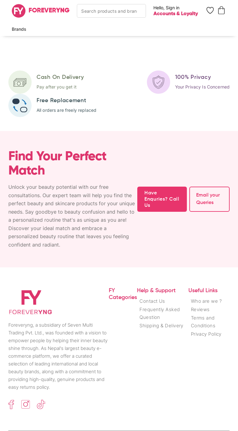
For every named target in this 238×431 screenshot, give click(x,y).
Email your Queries (208, 199)
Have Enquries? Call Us (161, 199)
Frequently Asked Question (159, 313)
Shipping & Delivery (161, 326)
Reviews (200, 309)
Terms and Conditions (203, 322)
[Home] (40, 11)
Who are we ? (206, 301)
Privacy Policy (206, 334)
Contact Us (152, 301)
